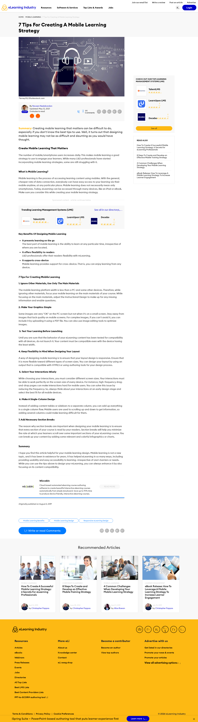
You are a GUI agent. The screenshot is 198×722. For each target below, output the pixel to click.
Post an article (176, 2)
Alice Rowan (119, 608)
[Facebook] (139, 629)
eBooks (18, 652)
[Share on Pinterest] (120, 112)
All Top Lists (21, 682)
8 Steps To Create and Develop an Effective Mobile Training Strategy (152, 156)
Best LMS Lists (22, 687)
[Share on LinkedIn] (109, 112)
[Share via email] (114, 112)
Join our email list (140, 2)
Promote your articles (156, 657)
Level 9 (24, 112)
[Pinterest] (173, 629)
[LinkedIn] (156, 629)
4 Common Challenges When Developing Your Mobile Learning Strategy (151, 165)
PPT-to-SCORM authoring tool (31, 697)
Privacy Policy (43, 713)
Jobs (17, 672)
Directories (20, 677)
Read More (109, 486)
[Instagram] (182, 629)
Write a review (158, 2)
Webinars (19, 657)
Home (21, 17)
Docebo (105, 217)
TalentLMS (39, 219)
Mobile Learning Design (64, 520)
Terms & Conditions (22, 713)
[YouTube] (165, 629)
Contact (62, 657)
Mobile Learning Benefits (33, 520)
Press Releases (22, 662)
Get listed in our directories (158, 647)
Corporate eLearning (72, 583)
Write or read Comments (42, 530)
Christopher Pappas (40, 608)
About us (62, 647)
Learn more (138, 718)
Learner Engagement (155, 583)
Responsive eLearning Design (96, 520)
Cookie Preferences (64, 713)
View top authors (110, 652)
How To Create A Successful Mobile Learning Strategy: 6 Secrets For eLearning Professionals (152, 147)
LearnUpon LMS (75, 217)
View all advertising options (162, 662)
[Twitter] (148, 629)
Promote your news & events (159, 652)
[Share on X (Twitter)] (104, 112)
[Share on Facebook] (99, 112)
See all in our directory (107, 209)
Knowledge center (67, 652)
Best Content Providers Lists (29, 692)
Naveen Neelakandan (42, 106)
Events (18, 667)
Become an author (110, 647)
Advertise (191, 2)
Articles (18, 647)
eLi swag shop (65, 662)
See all (154, 128)
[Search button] (178, 7)
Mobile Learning (33, 17)
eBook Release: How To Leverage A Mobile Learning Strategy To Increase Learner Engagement (153, 175)
